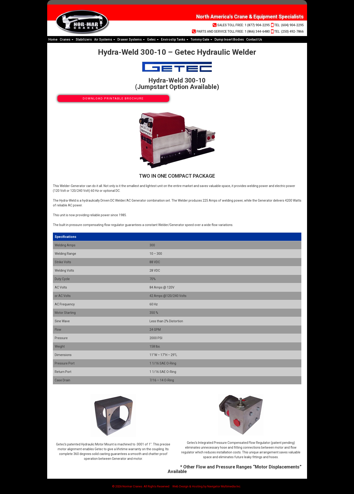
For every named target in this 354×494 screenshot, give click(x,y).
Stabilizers (84, 39)
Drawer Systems (131, 39)
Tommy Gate (201, 39)
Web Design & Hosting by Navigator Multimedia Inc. (209, 486)
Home (52, 39)
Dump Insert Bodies (229, 39)
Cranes (66, 39)
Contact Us (254, 39)
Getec (153, 39)
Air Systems (104, 39)
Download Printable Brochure (113, 98)
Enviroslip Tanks (174, 39)
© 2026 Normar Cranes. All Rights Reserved (139, 486)
